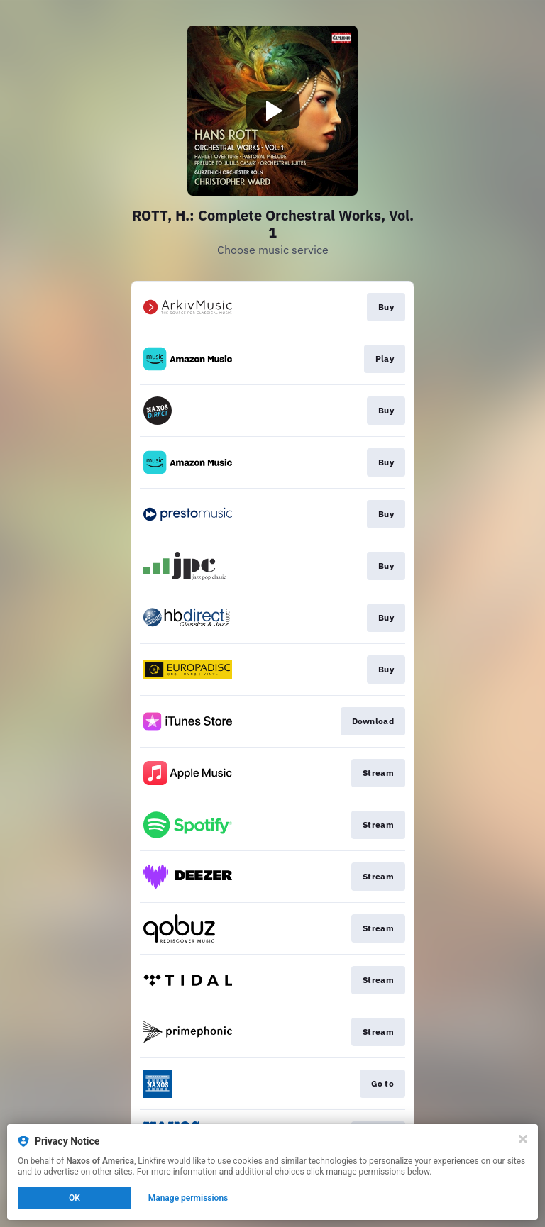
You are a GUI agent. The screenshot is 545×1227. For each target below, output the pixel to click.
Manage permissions (188, 1198)
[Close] (523, 1139)
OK (74, 1198)
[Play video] (272, 111)
